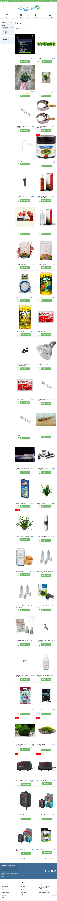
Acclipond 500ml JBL (20, 503)
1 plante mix (39, 58)
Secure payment (5, 891)
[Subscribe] (15, 869)
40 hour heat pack (41, 331)
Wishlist (4, 39)
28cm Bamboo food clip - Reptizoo (21, 197)
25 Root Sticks (40, 161)
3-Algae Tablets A (20, 331)
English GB (52, 1)
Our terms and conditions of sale (9, 888)
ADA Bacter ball (19, 571)
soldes (4, 33)
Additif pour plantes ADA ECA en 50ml (44, 676)
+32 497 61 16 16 (43, 890)
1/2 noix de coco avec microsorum (41, 92)
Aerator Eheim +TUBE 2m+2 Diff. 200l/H (22, 850)
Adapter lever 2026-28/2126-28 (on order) (44, 641)
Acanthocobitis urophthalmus (44, 433)
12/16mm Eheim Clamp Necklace (42, 127)
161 (51, 28)
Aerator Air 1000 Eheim (21, 780)
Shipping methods (6, 884)
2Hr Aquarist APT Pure (42, 231)
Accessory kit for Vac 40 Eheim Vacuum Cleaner (42, 469)
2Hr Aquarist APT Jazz (21, 231)
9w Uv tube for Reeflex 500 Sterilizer (22, 434)
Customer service (5, 892)
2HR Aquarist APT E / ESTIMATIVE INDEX (42, 197)
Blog (22, 894)
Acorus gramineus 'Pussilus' (22, 536)
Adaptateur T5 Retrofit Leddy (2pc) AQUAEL (44, 572)
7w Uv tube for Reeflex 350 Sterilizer (43, 400)
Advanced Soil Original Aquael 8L (44, 710)
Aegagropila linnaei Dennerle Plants (20, 745)
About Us (4, 889)
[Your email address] (7, 869)
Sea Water (5, 28)
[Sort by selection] (32, 28)
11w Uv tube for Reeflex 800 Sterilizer (22, 127)
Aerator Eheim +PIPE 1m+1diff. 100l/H (23, 815)
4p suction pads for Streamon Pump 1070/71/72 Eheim (23, 365)
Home (3, 25)
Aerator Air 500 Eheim (42, 780)
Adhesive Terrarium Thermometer (20, 710)
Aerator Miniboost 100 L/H (43, 849)
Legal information (5, 886)
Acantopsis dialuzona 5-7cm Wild (22, 469)
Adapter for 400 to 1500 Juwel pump (44, 606)
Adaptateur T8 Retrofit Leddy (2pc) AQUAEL (23, 606)
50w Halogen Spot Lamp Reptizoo (42, 365)
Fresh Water (5, 27)
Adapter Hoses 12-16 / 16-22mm (22, 641)
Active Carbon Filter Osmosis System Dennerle (43, 537)
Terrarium (5, 31)
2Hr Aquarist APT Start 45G (43, 264)
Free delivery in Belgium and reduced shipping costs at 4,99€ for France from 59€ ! (28, 1)
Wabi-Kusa (23, 891)
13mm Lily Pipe (19, 161)
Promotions (5, 32)
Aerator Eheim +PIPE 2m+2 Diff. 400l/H (43, 815)
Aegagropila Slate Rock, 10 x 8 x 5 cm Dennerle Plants (41, 746)
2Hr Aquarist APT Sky (21, 264)
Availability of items (6, 894)
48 (38, 28)
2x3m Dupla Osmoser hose (22, 297)
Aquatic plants (5, 895)
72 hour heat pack (20, 399)
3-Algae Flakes (40, 297)
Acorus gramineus (41, 503)
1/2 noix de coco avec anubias (21, 92)
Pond (4, 30)
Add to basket (25, 61)
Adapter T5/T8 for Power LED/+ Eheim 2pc (22, 676)
